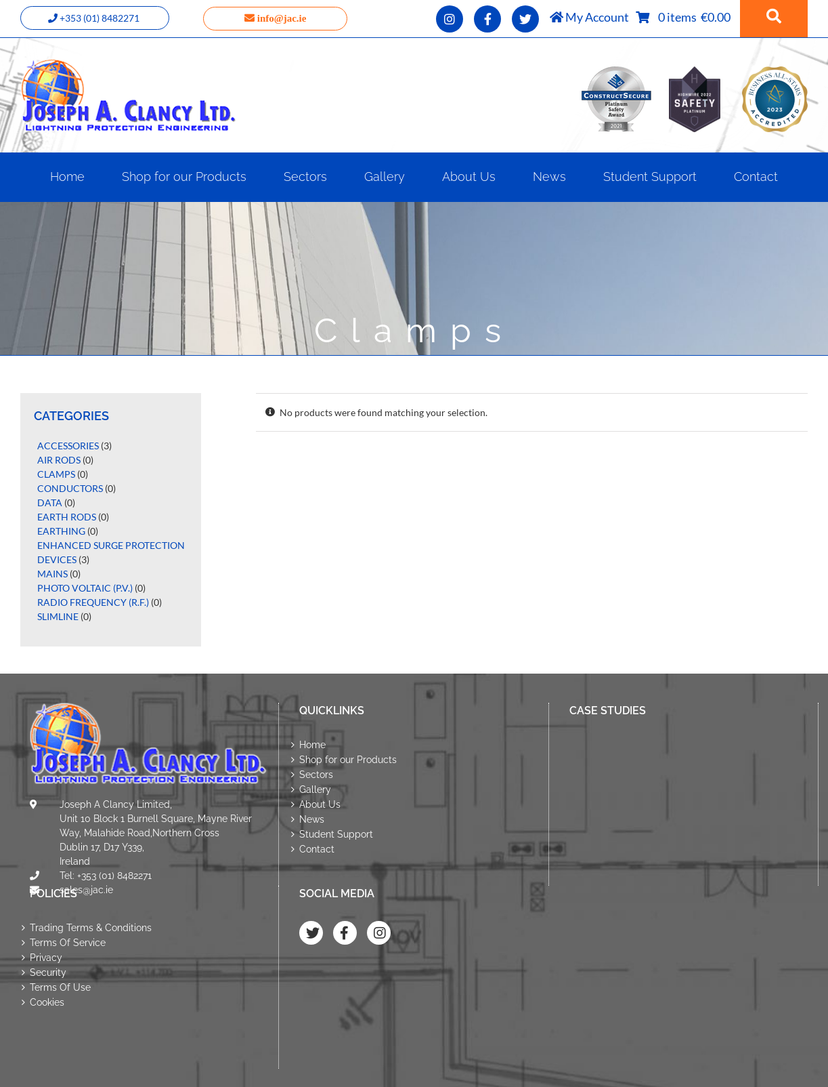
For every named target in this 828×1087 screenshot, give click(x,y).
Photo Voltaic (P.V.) (85, 588)
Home (312, 744)
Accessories (68, 445)
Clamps (56, 474)
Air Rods (59, 460)
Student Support (336, 834)
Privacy (46, 957)
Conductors (70, 488)
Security (48, 972)
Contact (316, 849)
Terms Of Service (68, 942)
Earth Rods (66, 516)
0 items (680, 16)
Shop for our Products (348, 759)
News (311, 819)
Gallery (315, 789)
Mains (52, 573)
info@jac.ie (275, 18)
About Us (320, 804)
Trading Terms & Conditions (91, 927)
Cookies (47, 1002)
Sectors (316, 774)
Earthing (61, 531)
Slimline (58, 616)
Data (49, 502)
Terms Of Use (60, 987)
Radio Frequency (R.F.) (93, 602)
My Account (589, 16)
